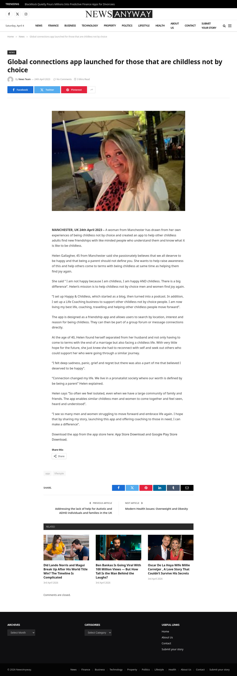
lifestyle (59, 473)
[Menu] (229, 26)
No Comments (63, 79)
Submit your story (209, 25)
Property (110, 25)
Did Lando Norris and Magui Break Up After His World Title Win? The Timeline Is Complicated (66, 571)
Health (160, 25)
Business (70, 25)
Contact (190, 25)
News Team (25, 79)
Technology (90, 25)
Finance (53, 25)
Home (165, 631)
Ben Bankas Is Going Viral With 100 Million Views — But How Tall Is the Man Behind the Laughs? (118, 571)
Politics (127, 25)
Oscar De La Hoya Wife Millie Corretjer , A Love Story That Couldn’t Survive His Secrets (169, 569)
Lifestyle (143, 25)
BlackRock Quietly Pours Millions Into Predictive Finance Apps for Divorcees (70, 4)
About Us (175, 25)
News (38, 25)
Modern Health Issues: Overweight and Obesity (156, 508)
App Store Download (130, 434)
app (47, 473)
